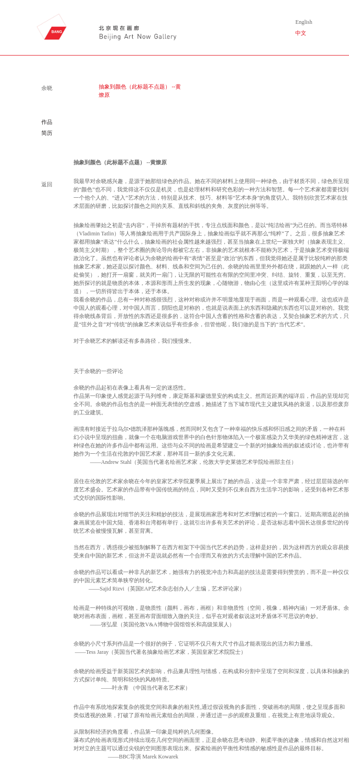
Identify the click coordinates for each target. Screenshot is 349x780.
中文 (300, 33)
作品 (46, 122)
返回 (46, 184)
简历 (46, 133)
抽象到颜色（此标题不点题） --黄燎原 (140, 91)
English (303, 22)
